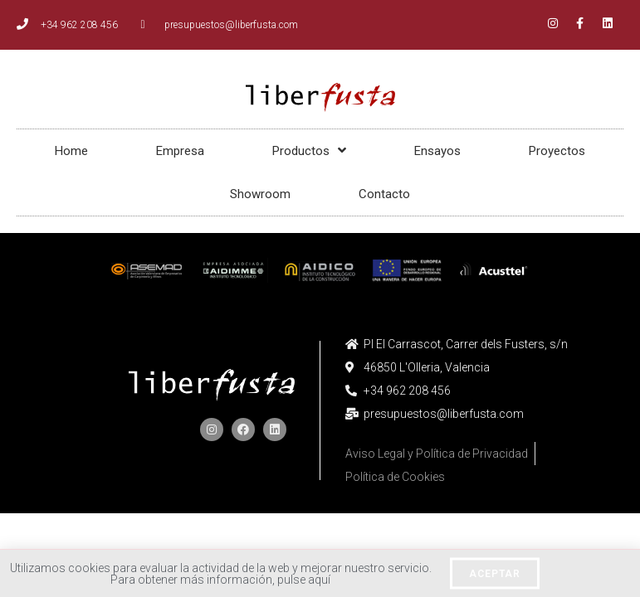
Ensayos (437, 150)
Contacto (384, 194)
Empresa (180, 150)
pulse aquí (303, 583)
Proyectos (557, 150)
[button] (495, 577)
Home (71, 150)
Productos (309, 150)
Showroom (260, 194)
